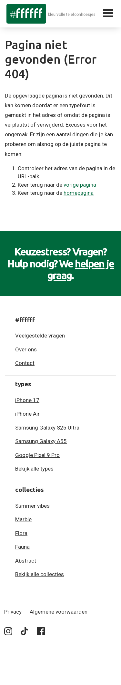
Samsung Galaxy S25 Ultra (47, 427)
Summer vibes (32, 506)
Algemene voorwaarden (58, 611)
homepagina (79, 193)
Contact (25, 363)
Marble (23, 519)
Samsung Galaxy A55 (41, 441)
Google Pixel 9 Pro (37, 455)
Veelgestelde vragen (40, 335)
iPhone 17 (27, 400)
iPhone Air (27, 413)
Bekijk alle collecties (39, 574)
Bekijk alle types (34, 468)
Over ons (26, 349)
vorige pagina (80, 185)
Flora (21, 533)
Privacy (13, 611)
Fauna (22, 547)
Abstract (25, 560)
